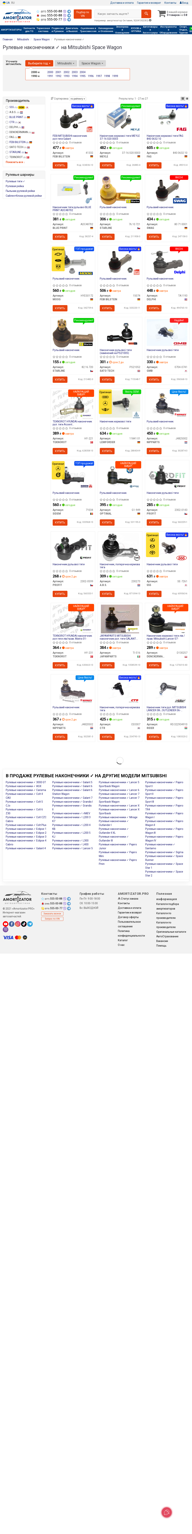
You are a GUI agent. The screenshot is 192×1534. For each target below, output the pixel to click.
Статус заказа (128, 900)
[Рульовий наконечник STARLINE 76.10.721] (120, 190)
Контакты (170, 2)
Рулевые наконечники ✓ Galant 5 (72, 783)
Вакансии (162, 942)
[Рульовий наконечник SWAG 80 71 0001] (167, 190)
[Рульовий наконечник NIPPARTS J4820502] (73, 691)
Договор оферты (128, 918)
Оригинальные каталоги (171, 933)
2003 (75, 72)
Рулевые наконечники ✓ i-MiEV (71, 814)
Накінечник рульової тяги (162, 565)
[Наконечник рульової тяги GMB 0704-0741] (167, 332)
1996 (91, 76)
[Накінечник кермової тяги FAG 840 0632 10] (167, 118)
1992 (58, 76)
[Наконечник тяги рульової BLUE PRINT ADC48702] (73, 189)
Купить (60, 165)
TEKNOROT (17, 157)
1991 (50, 76)
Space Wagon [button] (92, 63)
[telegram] (30, 925)
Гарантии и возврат (130, 914)
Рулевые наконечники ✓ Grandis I (72, 803)
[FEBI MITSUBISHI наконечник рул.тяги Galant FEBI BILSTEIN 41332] (73, 118)
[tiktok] (24, 925)
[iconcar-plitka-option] (183, 99)
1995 (83, 76)
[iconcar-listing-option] (187, 99)
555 (19, 107)
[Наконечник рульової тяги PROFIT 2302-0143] (167, 476)
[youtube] (5, 925)
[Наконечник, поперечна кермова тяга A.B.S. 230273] (120, 548)
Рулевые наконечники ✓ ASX (23, 787)
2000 (50, 72)
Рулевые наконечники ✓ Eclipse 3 (26, 838)
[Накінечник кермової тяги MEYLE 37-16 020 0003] (120, 118)
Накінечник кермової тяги (115, 422)
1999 (115, 76)
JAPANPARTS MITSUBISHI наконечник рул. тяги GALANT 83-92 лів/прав (118, 638)
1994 (75, 76)
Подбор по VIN (82, 14)
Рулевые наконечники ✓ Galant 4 (26, 849)
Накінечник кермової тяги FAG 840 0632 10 (165, 137)
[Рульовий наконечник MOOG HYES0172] (73, 262)
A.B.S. (14, 112)
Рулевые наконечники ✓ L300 (70, 842)
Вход (184, 2)
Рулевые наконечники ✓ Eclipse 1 (26, 830)
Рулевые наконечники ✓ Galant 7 (72, 799)
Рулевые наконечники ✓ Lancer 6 (119, 791)
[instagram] (18, 925)
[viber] (5, 931)
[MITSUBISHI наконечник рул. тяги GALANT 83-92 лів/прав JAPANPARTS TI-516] (120, 620)
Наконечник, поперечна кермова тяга (120, 567)
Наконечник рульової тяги (163, 350)
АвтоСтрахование (167, 937)
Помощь (161, 947)
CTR (15, 122)
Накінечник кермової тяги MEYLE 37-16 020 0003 (120, 137)
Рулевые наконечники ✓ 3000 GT (26, 783)
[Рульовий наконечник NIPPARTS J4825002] (166, 405)
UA (6, 2)
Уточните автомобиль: (14, 63)
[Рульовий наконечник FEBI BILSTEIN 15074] (120, 262)
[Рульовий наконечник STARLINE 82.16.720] (73, 333)
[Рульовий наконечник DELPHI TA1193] (167, 262)
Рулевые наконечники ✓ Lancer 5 (72, 849)
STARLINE (18, 152)
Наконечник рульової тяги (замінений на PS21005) (116, 352)
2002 (66, 72)
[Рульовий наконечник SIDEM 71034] (73, 476)
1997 (99, 76)
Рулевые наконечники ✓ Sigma (164, 853)
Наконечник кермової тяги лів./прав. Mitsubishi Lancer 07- (166, 638)
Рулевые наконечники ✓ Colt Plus (26, 826)
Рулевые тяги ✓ (15, 181)
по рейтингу (78, 99)
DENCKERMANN (20, 132)
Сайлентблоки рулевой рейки (24, 195)
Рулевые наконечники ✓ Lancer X (119, 807)
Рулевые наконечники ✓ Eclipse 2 (26, 834)
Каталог (123, 941)
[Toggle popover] (167, 1512)
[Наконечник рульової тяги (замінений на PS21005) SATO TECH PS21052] (120, 333)
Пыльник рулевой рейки (20, 190)
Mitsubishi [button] (65, 63)
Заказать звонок (52, 915)
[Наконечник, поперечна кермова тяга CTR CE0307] (120, 690)
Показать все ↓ (15, 162)
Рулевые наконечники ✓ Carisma (26, 791)
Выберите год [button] (39, 63)
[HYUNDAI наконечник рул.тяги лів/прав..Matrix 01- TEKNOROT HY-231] (73, 619)
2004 (83, 72)
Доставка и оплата (122, 2)
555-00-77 (49, 19)
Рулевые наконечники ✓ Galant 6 (72, 787)
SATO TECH (18, 147)
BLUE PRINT (19, 117)
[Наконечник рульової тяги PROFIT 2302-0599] (73, 548)
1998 (107, 76)
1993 (66, 76)
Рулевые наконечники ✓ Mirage (118, 818)
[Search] (145, 14)
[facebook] (11, 925)
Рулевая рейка (15, 186)
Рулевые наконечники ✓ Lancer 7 (119, 795)
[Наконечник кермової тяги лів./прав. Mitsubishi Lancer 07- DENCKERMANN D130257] (167, 620)
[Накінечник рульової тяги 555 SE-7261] (167, 547)
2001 (58, 72)
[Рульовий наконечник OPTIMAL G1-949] (120, 476)
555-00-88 (49, 11)
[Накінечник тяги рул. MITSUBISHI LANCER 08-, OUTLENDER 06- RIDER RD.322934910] (167, 690)
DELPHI (15, 127)
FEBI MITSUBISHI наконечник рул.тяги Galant (70, 137)
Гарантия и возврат (149, 2)
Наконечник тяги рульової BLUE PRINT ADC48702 (72, 209)
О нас (121, 946)
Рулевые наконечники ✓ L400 (70, 845)
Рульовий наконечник (113, 207)
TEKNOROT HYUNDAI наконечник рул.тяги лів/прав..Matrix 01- (72, 638)
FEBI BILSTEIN (20, 142)
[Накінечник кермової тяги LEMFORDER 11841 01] (120, 404)
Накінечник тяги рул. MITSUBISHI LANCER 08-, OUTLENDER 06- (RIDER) (166, 710)
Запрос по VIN (52, 920)
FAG (13, 137)
